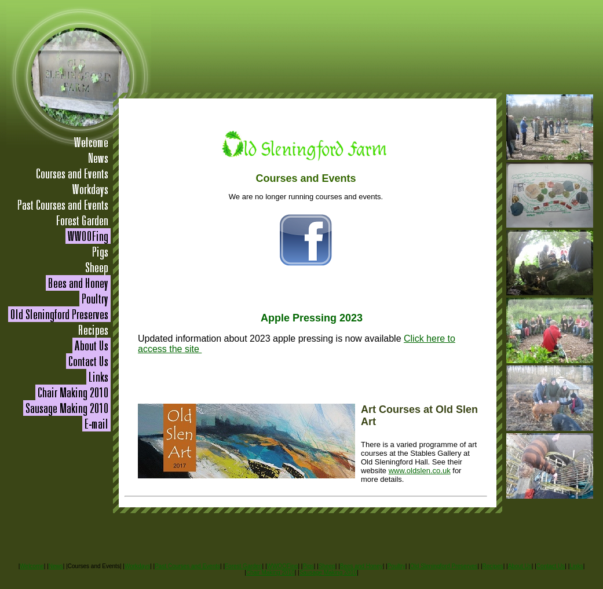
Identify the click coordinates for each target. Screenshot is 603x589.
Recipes (493, 566)
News (56, 566)
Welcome (32, 566)
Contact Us (550, 566)
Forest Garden (243, 566)
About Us (520, 566)
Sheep (327, 566)
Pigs (307, 566)
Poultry (396, 566)
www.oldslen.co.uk (420, 470)
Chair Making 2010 (270, 572)
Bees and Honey (361, 566)
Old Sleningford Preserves (444, 566)
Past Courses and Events (187, 566)
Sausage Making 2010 (328, 572)
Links (576, 566)
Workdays (137, 566)
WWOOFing (282, 566)
